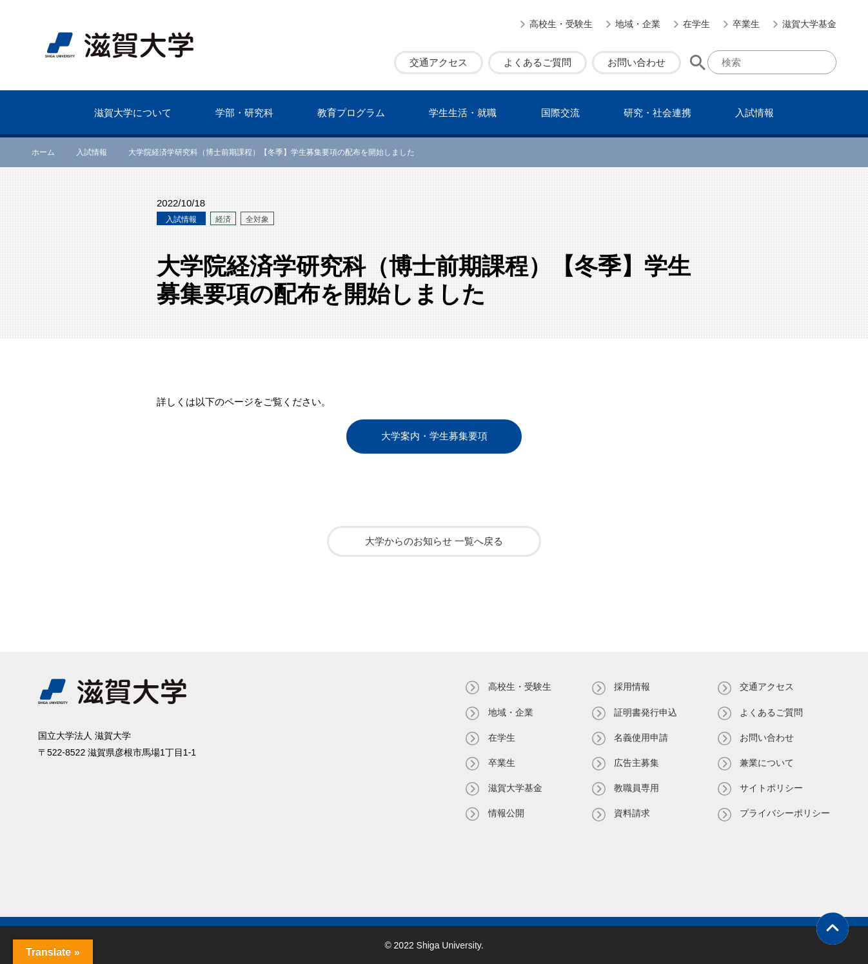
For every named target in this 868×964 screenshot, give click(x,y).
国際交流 (560, 112)
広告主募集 (635, 762)
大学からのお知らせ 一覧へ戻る (434, 541)
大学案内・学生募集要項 (434, 436)
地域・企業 (637, 24)
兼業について (767, 762)
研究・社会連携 (657, 112)
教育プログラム (351, 112)
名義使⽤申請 (640, 737)
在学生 (696, 24)
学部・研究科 (244, 112)
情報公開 (505, 813)
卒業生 (746, 24)
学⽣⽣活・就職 (463, 112)
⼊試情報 (754, 112)
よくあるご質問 (537, 62)
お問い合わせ (636, 62)
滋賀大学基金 (809, 24)
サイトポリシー (771, 788)
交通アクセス (438, 62)
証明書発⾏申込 (644, 712)
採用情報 (631, 686)
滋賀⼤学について (133, 112)
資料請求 (631, 813)
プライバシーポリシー (785, 813)
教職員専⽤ (635, 788)
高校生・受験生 (561, 24)
